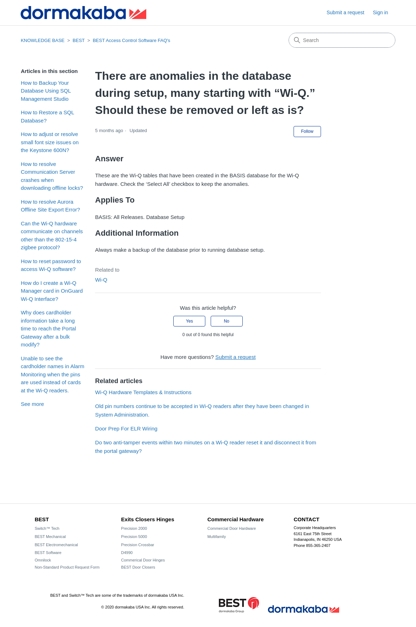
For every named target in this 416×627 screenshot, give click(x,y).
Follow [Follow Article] (307, 131)
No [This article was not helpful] (226, 321)
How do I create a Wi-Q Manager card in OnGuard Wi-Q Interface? (52, 291)
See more (32, 404)
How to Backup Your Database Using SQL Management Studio (45, 91)
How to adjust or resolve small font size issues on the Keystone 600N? (50, 142)
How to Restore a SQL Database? (47, 116)
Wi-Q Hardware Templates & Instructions (143, 392)
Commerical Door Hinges (143, 560)
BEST (79, 40)
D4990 (126, 552)
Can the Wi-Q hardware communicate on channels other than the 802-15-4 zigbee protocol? (52, 235)
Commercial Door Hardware (231, 528)
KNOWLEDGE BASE (42, 40)
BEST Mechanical (50, 536)
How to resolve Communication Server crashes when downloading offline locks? (52, 176)
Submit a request (345, 12)
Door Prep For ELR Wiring (126, 428)
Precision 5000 (134, 536)
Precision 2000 (134, 528)
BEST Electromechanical (56, 545)
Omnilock (43, 560)
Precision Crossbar (137, 545)
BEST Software (48, 552)
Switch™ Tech (47, 528)
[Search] (342, 40)
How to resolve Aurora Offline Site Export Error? (50, 206)
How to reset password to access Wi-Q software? (51, 265)
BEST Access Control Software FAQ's (131, 40)
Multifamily (216, 536)
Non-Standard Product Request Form (67, 567)
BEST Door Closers (138, 567)
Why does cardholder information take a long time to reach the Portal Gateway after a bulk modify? (48, 328)
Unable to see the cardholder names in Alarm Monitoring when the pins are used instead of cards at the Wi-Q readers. (52, 374)
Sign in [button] (380, 12)
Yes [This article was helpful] (189, 321)
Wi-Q (101, 280)
